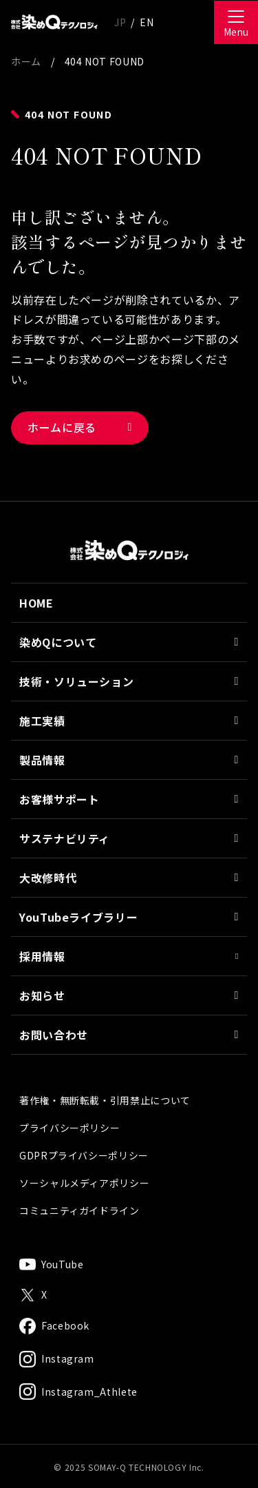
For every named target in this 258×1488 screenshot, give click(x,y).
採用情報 (129, 990)
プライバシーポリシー (69, 1162)
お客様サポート (129, 833)
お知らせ (129, 1030)
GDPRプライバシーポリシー (84, 1190)
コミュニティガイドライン (79, 1245)
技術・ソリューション (129, 715)
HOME (36, 637)
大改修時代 (129, 912)
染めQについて (129, 676)
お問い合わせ (129, 1069)
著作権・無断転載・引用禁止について (105, 1134)
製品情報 (129, 794)
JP (120, 22)
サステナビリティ (129, 873)
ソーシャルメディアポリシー (84, 1217)
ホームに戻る (62, 427)
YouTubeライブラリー (129, 951)
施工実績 (129, 755)
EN (146, 22)
